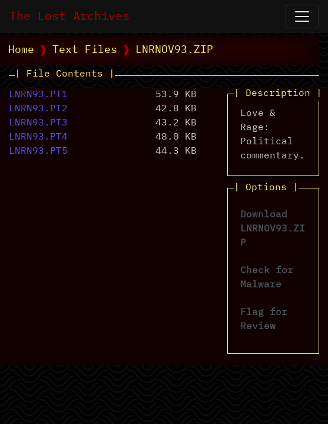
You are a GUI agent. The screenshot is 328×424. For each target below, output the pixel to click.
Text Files (84, 50)
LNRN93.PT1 (38, 95)
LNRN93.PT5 (38, 151)
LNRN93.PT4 (38, 137)
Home (21, 50)
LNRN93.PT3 (38, 123)
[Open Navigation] (302, 16)
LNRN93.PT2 (38, 109)
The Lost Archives (69, 16)
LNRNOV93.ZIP (174, 50)
